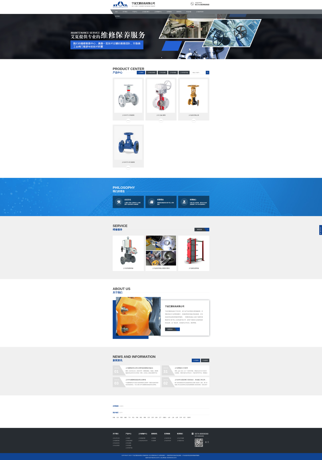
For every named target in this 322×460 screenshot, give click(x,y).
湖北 (141, 417)
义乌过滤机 (162, 72)
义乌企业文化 (116, 443)
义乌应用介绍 (167, 438)
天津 (181, 417)
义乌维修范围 (141, 438)
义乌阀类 (141, 72)
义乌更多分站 (180, 440)
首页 (116, 11)
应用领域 (169, 11)
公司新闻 (196, 360)
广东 (129, 417)
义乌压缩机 (173, 72)
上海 (173, 417)
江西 (152, 417)
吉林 (156, 417)
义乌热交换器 (151, 72)
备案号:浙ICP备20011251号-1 (152, 457)
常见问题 (188, 11)
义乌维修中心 (158, 11)
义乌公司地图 (180, 438)
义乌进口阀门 (145, 11)
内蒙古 (164, 417)
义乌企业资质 (116, 445)
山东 (169, 417)
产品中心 (134, 11)
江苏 (148, 417)
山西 (177, 417)
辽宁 (160, 417)
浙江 (184, 417)
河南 (137, 417)
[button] (160, 57)
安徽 (114, 417)
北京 (118, 417)
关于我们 (125, 11)
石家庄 (189, 417)
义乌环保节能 (184, 72)
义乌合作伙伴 (167, 440)
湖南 (145, 417)
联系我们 (117, 16)
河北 (133, 417)
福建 (125, 417)
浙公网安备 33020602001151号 (169, 457)
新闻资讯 (179, 11)
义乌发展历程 (116, 440)
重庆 (121, 417)
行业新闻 (205, 360)
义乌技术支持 (199, 11)
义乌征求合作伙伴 (142, 440)
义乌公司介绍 (116, 438)
